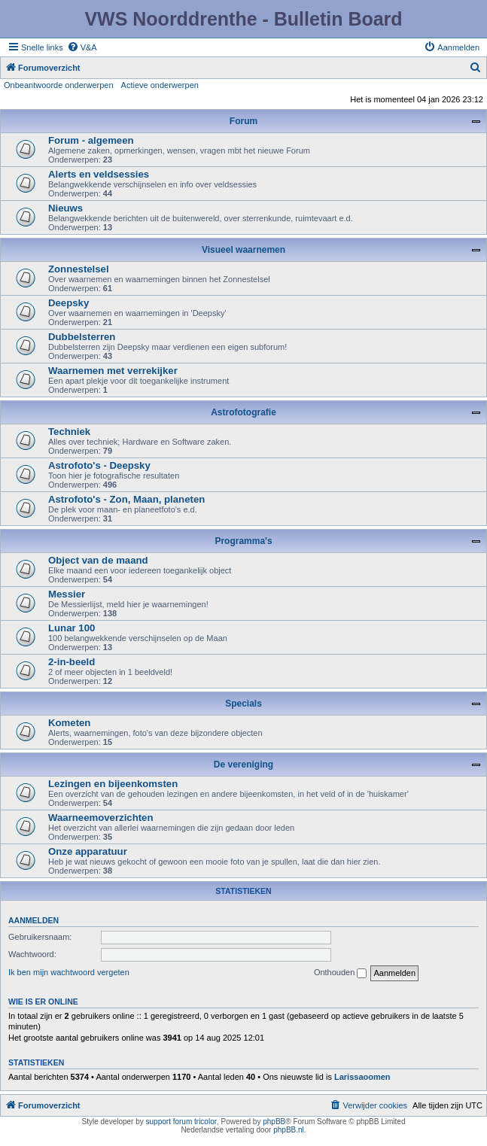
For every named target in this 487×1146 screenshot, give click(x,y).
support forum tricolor (181, 1121)
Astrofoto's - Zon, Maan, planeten (126, 499)
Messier (66, 594)
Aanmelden (33, 920)
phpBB (274, 1121)
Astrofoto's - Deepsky (99, 465)
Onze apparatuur (87, 851)
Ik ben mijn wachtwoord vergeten (68, 972)
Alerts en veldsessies (98, 174)
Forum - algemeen (91, 140)
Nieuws (65, 208)
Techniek (69, 431)
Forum (243, 121)
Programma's (243, 541)
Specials (243, 703)
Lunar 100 (71, 628)
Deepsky (68, 303)
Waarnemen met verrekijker (113, 370)
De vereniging (243, 764)
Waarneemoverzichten (101, 817)
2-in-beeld (71, 661)
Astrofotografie (243, 412)
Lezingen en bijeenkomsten (113, 783)
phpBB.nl (288, 1130)
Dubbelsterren (81, 336)
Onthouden (340, 973)
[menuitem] (82, 47)
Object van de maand (98, 560)
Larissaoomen (362, 1076)
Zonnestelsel (78, 269)
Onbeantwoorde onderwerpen (59, 85)
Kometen (69, 722)
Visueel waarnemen (243, 250)
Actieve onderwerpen (160, 85)
